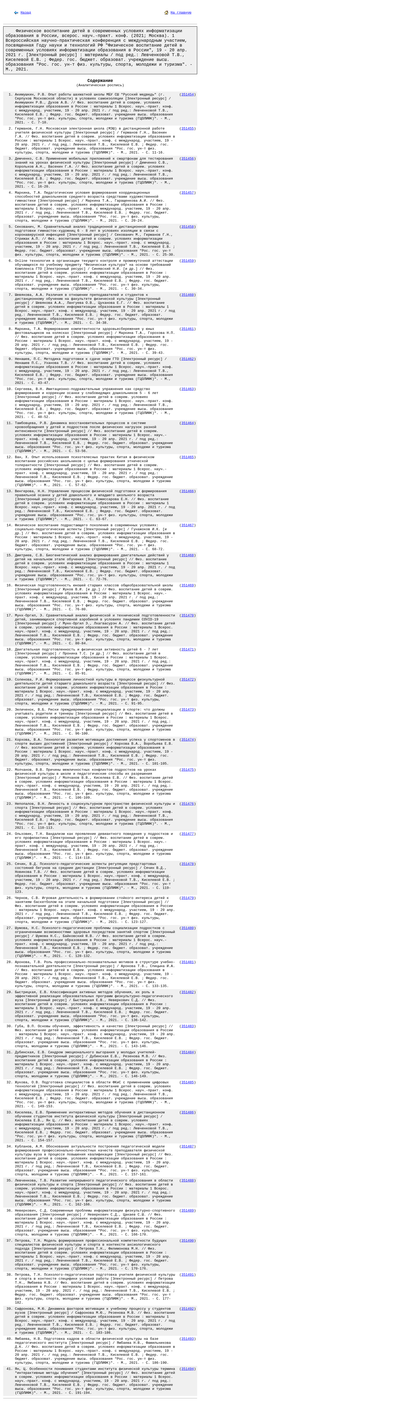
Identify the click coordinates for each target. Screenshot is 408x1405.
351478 (187, 864)
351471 (187, 650)
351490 (187, 1241)
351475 (187, 770)
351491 (187, 1275)
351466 (187, 491)
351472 (187, 680)
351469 (187, 585)
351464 (187, 423)
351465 (187, 457)
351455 (187, 129)
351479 (187, 898)
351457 (187, 193)
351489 (187, 1211)
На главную (181, 13)
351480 (187, 928)
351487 (187, 1147)
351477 (187, 834)
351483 (187, 1026)
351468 (187, 555)
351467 (187, 525)
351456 (187, 159)
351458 (187, 227)
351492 (187, 1309)
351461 (187, 329)
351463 (187, 389)
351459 (187, 261)
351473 (187, 710)
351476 (187, 804)
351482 (187, 992)
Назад (26, 13)
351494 (187, 1369)
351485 (187, 1082)
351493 (187, 1339)
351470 (187, 615)
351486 (187, 1112)
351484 (187, 1052)
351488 (187, 1181)
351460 (187, 295)
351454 (187, 95)
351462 (187, 359)
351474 (187, 740)
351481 (187, 962)
